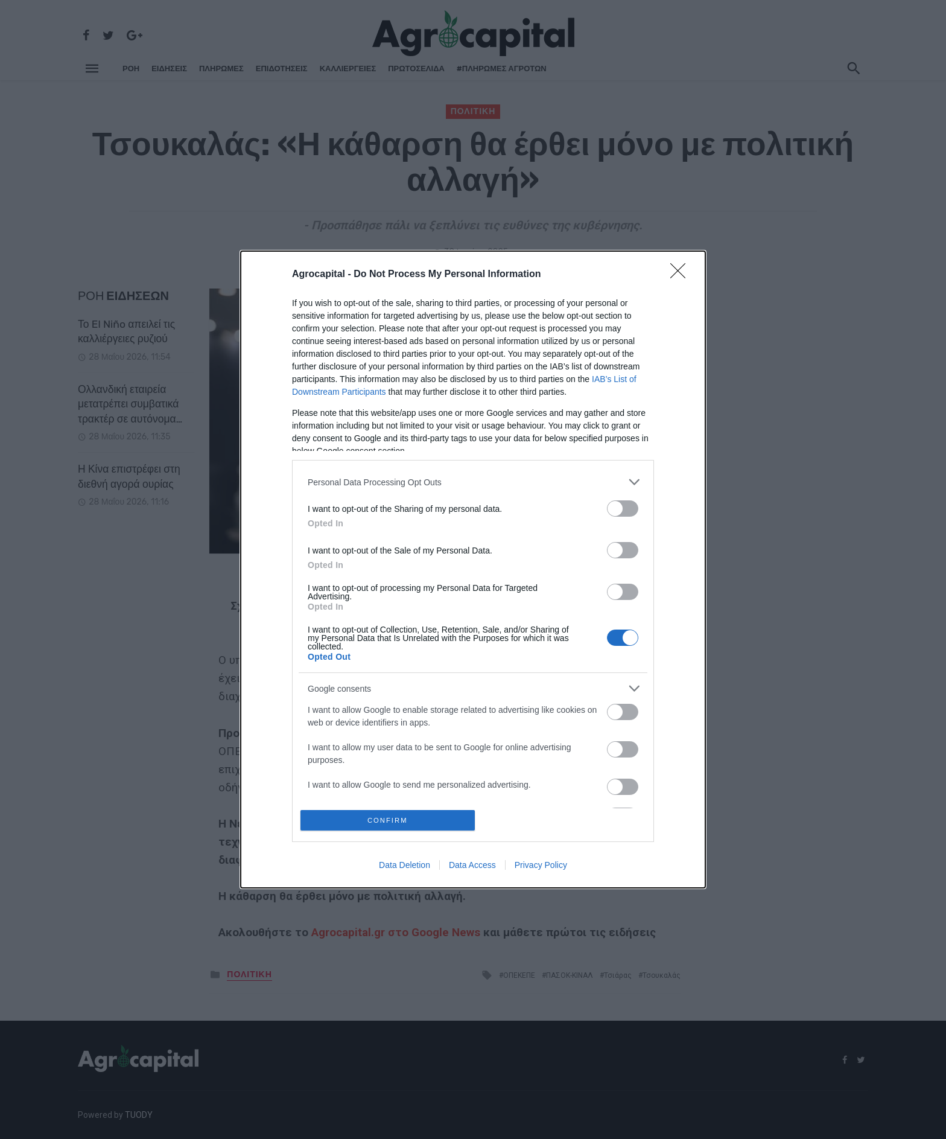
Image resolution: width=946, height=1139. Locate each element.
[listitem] (473, 479)
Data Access (472, 867)
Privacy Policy (541, 867)
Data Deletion (404, 867)
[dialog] (473, 569)
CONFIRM (390, 820)
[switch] (622, 506)
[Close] (681, 272)
